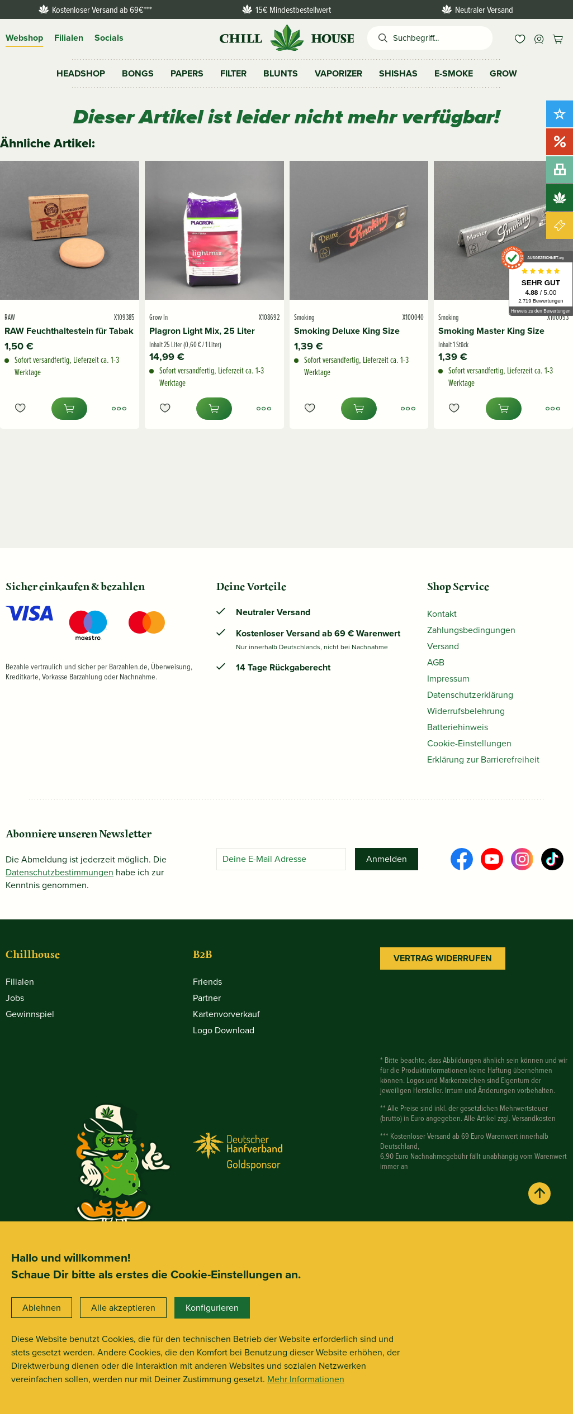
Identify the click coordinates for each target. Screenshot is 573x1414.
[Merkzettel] (519, 38)
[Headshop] (80, 73)
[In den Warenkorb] (69, 408)
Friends (207, 981)
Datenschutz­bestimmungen (59, 872)
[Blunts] (280, 73)
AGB (435, 662)
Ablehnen (41, 1307)
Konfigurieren (212, 1307)
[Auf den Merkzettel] (20, 408)
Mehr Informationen (305, 1379)
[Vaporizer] (338, 73)
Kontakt (442, 613)
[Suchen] (380, 38)
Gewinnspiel (30, 1014)
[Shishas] (398, 73)
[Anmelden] (386, 859)
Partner (207, 997)
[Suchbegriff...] (443, 38)
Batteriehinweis (457, 727)
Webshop (24, 37)
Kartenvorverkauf (226, 1014)
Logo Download (223, 1030)
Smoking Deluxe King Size (347, 331)
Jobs (15, 997)
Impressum (448, 678)
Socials (109, 37)
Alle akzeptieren (123, 1307)
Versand (443, 646)
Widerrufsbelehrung (466, 710)
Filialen (68, 37)
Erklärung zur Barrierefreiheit (483, 759)
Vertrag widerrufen (443, 958)
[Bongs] (137, 73)
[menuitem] (519, 38)
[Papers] (187, 73)
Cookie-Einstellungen (469, 743)
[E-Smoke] (453, 73)
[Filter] (233, 73)
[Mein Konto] (538, 38)
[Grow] (503, 73)
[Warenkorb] (557, 38)
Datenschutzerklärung (470, 694)
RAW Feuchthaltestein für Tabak (69, 331)
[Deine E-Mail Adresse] (281, 859)
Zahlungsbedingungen (471, 630)
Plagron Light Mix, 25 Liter (202, 331)
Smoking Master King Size (491, 331)
